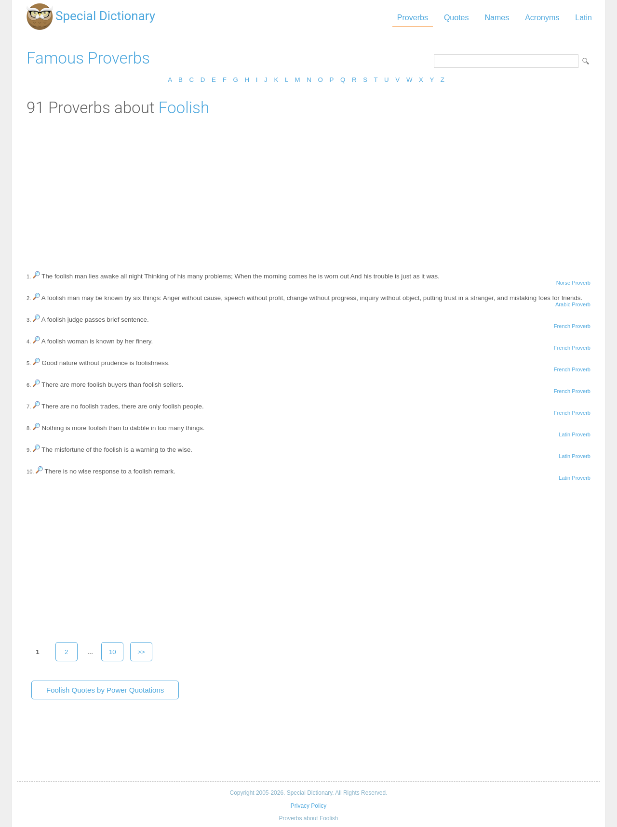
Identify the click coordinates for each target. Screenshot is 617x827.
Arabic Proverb (572, 304)
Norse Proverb (573, 283)
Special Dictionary (105, 16)
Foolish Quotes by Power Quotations (105, 690)
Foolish (184, 107)
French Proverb (572, 326)
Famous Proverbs (88, 58)
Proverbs (412, 17)
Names (496, 17)
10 (112, 652)
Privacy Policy (308, 805)
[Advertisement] (308, 189)
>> (141, 652)
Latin (583, 17)
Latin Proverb (574, 434)
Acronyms (542, 17)
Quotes (456, 17)
